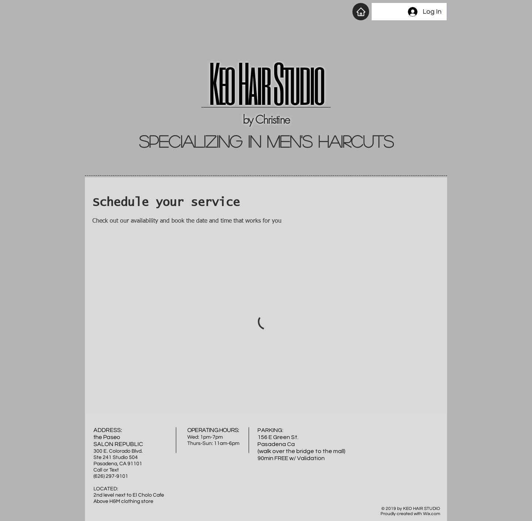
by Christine (266, 119)
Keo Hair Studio (266, 82)
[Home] (360, 11)
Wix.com (431, 513)
